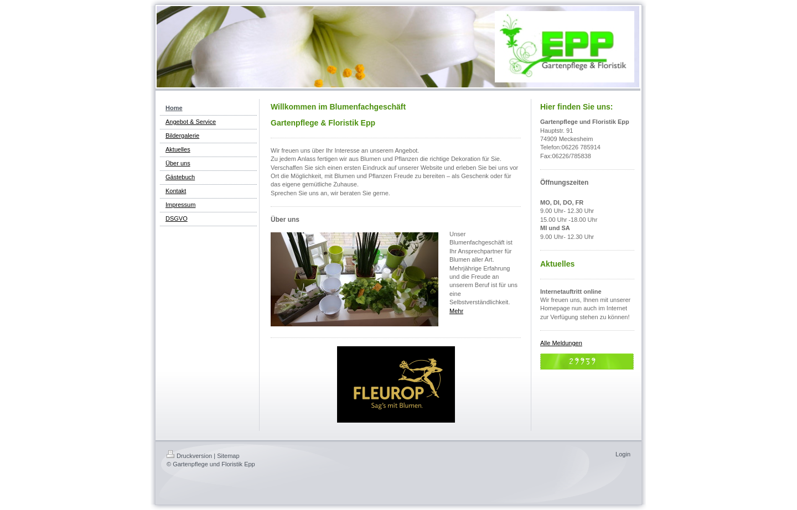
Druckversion (189, 455)
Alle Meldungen (561, 343)
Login (622, 454)
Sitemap (228, 455)
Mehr (456, 311)
